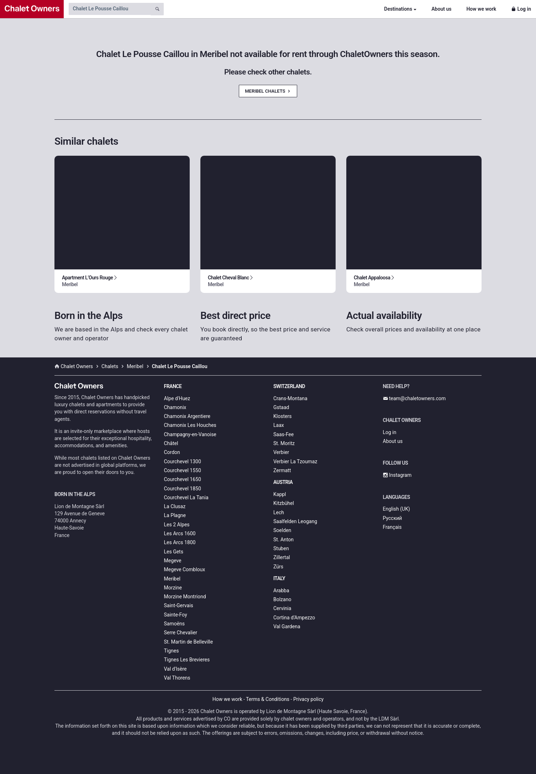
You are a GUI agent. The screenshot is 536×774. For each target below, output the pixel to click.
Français (392, 527)
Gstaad (281, 407)
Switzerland (289, 386)
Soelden (282, 530)
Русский (392, 518)
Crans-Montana (290, 398)
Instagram (397, 475)
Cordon (172, 452)
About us (441, 9)
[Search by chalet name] (110, 9)
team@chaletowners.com (414, 398)
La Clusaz (175, 506)
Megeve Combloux (184, 569)
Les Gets (173, 551)
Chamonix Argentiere (187, 416)
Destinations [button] (398, 9)
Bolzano (282, 599)
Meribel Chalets (268, 91)
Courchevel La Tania (186, 497)
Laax (278, 425)
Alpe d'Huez (177, 398)
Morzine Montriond (185, 596)
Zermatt (282, 470)
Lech (278, 512)
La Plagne (175, 515)
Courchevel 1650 (182, 479)
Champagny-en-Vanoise (190, 434)
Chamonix (175, 407)
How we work (481, 9)
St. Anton (283, 539)
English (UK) (396, 509)
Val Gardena (286, 626)
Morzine (173, 587)
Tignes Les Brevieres (187, 659)
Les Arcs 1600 (180, 533)
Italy (279, 578)
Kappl (279, 494)
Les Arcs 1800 (180, 542)
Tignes (171, 651)
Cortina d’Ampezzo (294, 617)
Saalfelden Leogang (295, 521)
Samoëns (174, 623)
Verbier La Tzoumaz (295, 461)
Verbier (281, 452)
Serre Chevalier (180, 632)
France (173, 386)
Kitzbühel (283, 503)
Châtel (171, 443)
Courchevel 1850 (182, 488)
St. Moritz (284, 443)
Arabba (281, 590)
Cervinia (282, 608)
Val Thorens (177, 678)
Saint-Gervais (178, 605)
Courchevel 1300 (182, 461)
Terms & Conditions (267, 699)
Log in (521, 9)
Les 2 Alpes (177, 524)
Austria (283, 482)
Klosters (282, 416)
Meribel (172, 579)
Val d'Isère (175, 669)
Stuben (281, 548)
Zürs (278, 566)
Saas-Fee (283, 434)
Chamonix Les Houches (190, 425)
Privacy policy (308, 699)
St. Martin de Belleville (188, 642)
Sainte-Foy (175, 615)
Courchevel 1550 (182, 470)
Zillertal (281, 557)
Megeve (173, 560)
